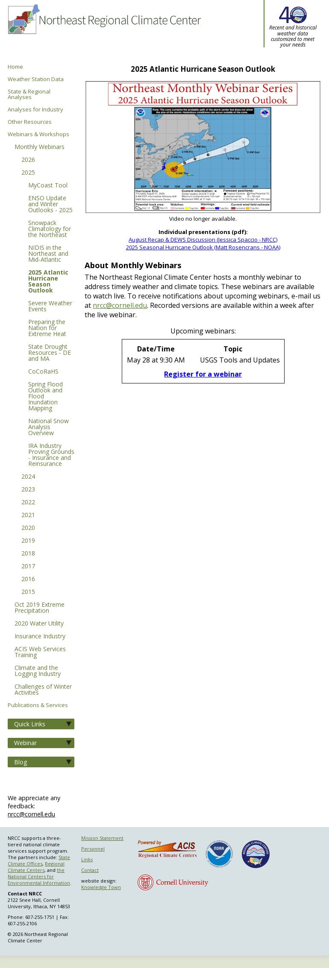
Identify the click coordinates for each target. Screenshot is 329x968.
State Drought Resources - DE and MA (49, 353)
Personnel (93, 848)
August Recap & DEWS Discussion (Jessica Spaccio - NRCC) (203, 239)
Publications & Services (38, 705)
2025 (28, 173)
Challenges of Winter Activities (43, 690)
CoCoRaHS (43, 371)
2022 (28, 502)
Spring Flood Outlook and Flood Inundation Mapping (45, 396)
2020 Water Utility (39, 623)
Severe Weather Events (50, 306)
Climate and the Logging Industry (38, 671)
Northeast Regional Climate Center (103, 32)
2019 (28, 541)
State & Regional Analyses (29, 94)
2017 (28, 566)
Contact (90, 870)
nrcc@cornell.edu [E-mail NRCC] (120, 305)
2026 (28, 160)
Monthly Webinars (40, 147)
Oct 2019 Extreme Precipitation (40, 608)
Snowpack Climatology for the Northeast (49, 229)
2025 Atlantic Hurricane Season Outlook (48, 281)
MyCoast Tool (48, 185)
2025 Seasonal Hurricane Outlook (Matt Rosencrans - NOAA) (203, 247)
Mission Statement (102, 838)
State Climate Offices (39, 860)
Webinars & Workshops (38, 134)
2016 (28, 579)
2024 (28, 477)
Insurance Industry (40, 636)
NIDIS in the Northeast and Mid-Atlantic (48, 254)
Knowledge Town (101, 887)
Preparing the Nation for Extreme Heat (47, 328)
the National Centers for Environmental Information (39, 876)
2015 (28, 592)
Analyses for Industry (35, 109)
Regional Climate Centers (36, 866)
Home (15, 67)
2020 (28, 528)
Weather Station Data (36, 79)
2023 (28, 489)
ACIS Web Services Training (40, 652)
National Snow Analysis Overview (48, 427)
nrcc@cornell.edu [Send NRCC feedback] (31, 814)
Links (87, 859)
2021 (28, 515)
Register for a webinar (203, 374)
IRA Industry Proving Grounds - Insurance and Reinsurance (51, 455)
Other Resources (30, 122)
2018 (28, 553)
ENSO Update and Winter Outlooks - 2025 (50, 204)
